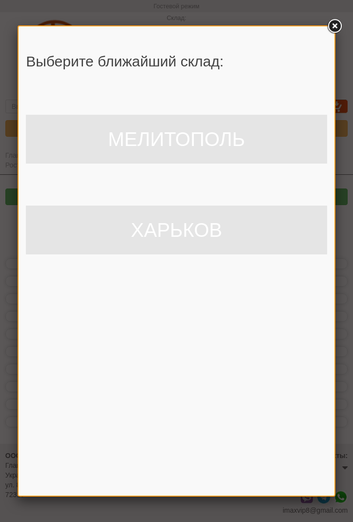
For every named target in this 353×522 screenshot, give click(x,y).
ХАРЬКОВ (176, 230)
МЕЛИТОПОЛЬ (176, 139)
